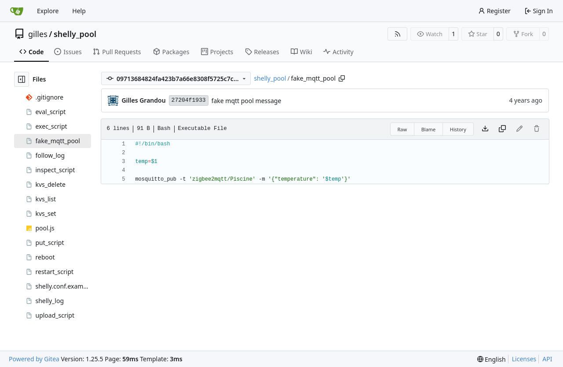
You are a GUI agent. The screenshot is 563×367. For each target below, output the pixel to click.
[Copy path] (342, 78)
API (547, 359)
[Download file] (485, 129)
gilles (38, 34)
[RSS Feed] (398, 34)
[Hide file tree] (21, 79)
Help (79, 11)
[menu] (491, 359)
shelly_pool (75, 34)
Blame (428, 129)
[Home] (16, 11)
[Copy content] (502, 129)
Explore (47, 11)
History (458, 129)
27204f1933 (189, 100)
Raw (402, 129)
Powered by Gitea (34, 359)
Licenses (524, 359)
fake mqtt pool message (247, 100)
